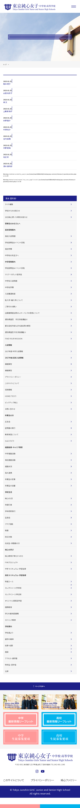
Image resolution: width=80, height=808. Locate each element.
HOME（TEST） (11, 396)
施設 (6, 652)
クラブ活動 (9, 524)
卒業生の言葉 (10, 479)
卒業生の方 (9, 415)
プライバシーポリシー (13, 377)
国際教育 (8, 607)
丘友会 (7, 421)
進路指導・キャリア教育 (14, 447)
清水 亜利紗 (7, 166)
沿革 (6, 671)
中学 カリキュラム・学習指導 (15, 569)
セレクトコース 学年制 (13, 588)
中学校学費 (9, 287)
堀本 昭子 (7, 84)
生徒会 (7, 517)
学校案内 (8, 626)
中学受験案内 (10, 262)
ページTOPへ (40, 686)
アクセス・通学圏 (11, 658)
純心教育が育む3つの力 (14, 556)
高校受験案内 (10, 230)
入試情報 (8, 345)
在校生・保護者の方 (12, 543)
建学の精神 (9, 639)
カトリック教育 (10, 620)
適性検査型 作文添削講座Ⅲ (16, 319)
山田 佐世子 (7, 93)
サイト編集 (9, 204)
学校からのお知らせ (12, 210)
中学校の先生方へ (12, 255)
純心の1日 (9, 498)
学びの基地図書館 (12, 613)
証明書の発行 (10, 428)
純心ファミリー (68, 780)
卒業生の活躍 (10, 485)
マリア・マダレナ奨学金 (13, 274)
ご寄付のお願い (11, 306)
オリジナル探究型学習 (13, 600)
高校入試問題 (10, 236)
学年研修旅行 (10, 511)
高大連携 (8, 473)
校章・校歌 (9, 645)
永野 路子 (7, 120)
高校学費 (8, 249)
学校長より (9, 632)
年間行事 (8, 505)
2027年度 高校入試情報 (14, 357)
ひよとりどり (9, 441)
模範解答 (8, 364)
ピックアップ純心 (11, 402)
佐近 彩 (6, 157)
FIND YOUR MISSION (13, 338)
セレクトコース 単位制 (13, 594)
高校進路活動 (10, 460)
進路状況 (8, 466)
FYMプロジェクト (11, 562)
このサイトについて (12, 383)
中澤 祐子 (7, 129)
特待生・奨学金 (10, 665)
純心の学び (9, 549)
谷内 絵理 (7, 139)
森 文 (5, 102)
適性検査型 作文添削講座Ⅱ (15, 332)
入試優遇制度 (10, 293)
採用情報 (8, 389)
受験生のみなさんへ (12, 223)
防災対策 (8, 537)
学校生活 (8, 492)
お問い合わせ (10, 409)
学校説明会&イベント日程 (15, 242)
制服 (6, 530)
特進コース (9, 581)
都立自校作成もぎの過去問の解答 (17, 326)
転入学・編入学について (14, 300)
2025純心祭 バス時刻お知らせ (16, 217)
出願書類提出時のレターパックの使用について (22, 313)
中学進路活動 (10, 453)
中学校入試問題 (11, 281)
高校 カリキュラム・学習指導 (15, 575)
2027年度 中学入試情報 (14, 351)
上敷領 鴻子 (7, 111)
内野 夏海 (7, 148)
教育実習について (11, 434)
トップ (5, 64)
